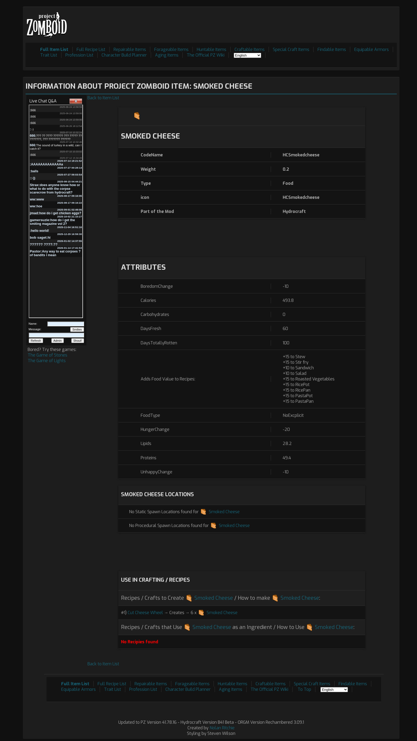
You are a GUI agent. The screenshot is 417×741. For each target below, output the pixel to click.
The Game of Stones (47, 355)
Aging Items (166, 55)
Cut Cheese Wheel (145, 612)
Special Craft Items (291, 49)
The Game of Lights (47, 360)
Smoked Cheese (224, 512)
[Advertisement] (300, 21)
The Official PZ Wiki (205, 55)
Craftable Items (250, 49)
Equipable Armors (371, 49)
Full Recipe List (91, 49)
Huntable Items (211, 49)
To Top (304, 689)
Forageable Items (171, 49)
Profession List (79, 55)
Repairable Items (130, 49)
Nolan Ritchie (222, 728)
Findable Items (332, 49)
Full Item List (54, 49)
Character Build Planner (124, 55)
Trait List (48, 55)
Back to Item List (103, 98)
